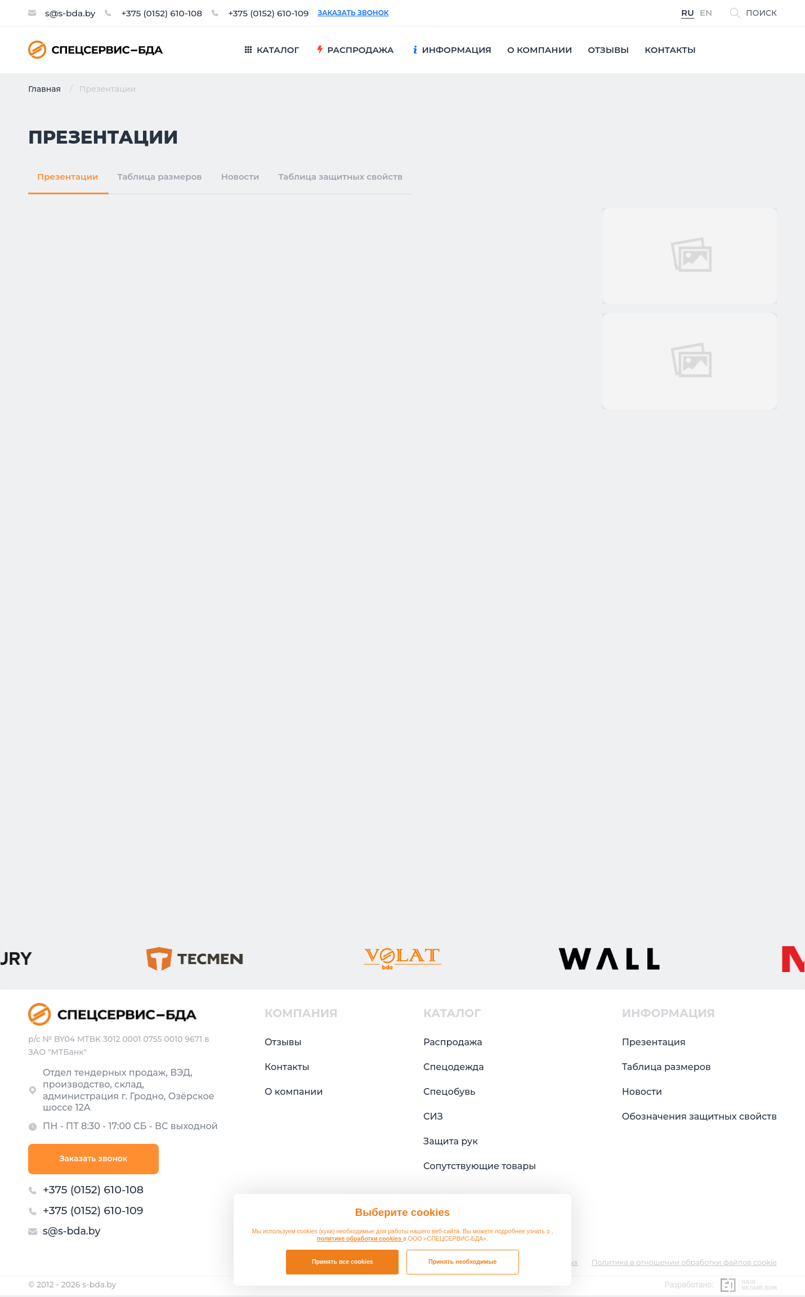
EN (706, 13)
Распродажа (452, 1042)
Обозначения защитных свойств (699, 1116)
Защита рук (450, 1141)
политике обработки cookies (360, 1238)
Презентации (68, 176)
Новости (240, 176)
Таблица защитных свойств (340, 176)
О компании (294, 1091)
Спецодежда (453, 1067)
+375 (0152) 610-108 (165, 12)
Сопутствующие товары (479, 1166)
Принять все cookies (342, 1261)
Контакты (287, 1067)
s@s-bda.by (71, 12)
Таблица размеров (160, 176)
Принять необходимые (462, 1261)
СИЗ (433, 1116)
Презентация (654, 1042)
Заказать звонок (362, 13)
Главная (44, 89)
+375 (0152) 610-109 (276, 12)
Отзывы (283, 1042)
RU (687, 13)
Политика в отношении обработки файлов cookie (682, 1264)
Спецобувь (449, 1091)
